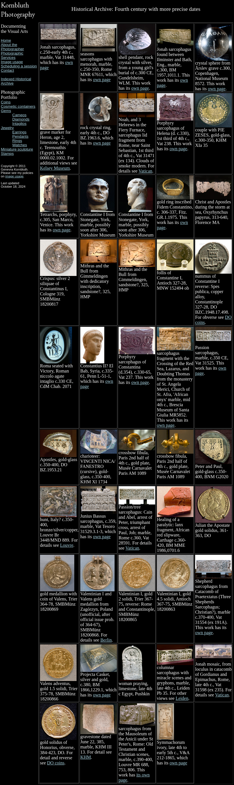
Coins (6, 102)
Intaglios (19, 123)
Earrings (19, 132)
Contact (7, 70)
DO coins (56, 762)
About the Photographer (12, 47)
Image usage (12, 62)
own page (102, 79)
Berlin (106, 640)
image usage (14, 176)
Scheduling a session (19, 66)
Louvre (66, 545)
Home (6, 40)
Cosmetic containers (18, 106)
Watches (19, 145)
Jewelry (7, 128)
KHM (85, 757)
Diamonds (20, 119)
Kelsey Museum (55, 168)
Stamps (7, 153)
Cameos (19, 115)
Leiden (182, 698)
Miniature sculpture (17, 149)
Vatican (145, 171)
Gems (6, 111)
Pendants (20, 136)
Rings (17, 141)
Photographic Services (12, 55)
